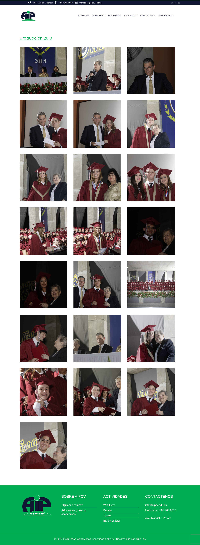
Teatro (107, 515)
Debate (107, 510)
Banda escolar (111, 520)
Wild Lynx (109, 505)
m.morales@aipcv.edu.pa (90, 2)
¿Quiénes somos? (72, 505)
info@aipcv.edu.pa (156, 505)
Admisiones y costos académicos (74, 512)
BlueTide (141, 539)
